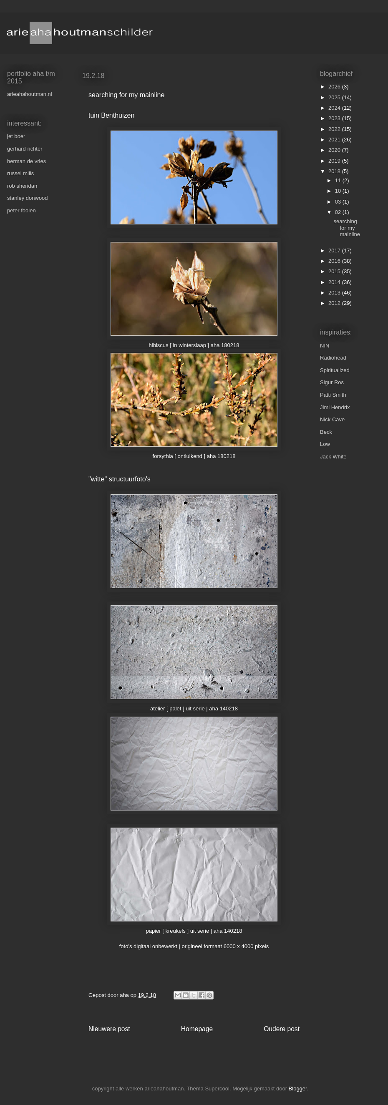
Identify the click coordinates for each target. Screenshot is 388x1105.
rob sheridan (22, 186)
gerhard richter (25, 149)
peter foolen (21, 210)
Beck (326, 432)
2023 (335, 118)
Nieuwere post (109, 1028)
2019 (335, 161)
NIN (324, 345)
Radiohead (333, 358)
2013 (335, 292)
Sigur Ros (332, 382)
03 (339, 202)
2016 (335, 261)
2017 (335, 250)
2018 (335, 171)
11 (339, 180)
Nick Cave (332, 419)
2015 (335, 271)
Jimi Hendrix (335, 407)
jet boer (16, 136)
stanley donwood (27, 198)
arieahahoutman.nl (29, 94)
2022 (335, 129)
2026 (335, 86)
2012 (335, 303)
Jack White (333, 456)
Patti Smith (333, 395)
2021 (335, 139)
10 (339, 191)
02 (339, 212)
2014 (335, 282)
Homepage (197, 1028)
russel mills (20, 173)
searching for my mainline (346, 227)
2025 (335, 97)
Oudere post (282, 1028)
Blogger (298, 1088)
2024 (335, 108)
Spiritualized (335, 370)
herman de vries (26, 161)
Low (325, 444)
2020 (335, 150)
